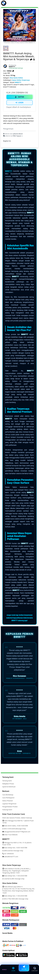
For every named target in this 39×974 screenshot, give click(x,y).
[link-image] (19, 25)
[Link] (3, 3)
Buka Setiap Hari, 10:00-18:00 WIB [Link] (14, 848)
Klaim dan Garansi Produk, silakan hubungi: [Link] (17, 818)
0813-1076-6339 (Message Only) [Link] (14, 829)
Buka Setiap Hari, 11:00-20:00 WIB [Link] (14, 876)
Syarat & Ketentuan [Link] (9, 787)
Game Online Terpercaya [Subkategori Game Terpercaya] (21, 80)
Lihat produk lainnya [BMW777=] (16, 68)
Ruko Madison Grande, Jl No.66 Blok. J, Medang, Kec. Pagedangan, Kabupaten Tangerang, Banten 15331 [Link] (16, 871)
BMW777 (8, 171)
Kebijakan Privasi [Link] (8, 784)
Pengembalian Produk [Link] (10, 807)
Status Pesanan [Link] (7, 801)
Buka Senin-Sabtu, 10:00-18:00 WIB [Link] (15, 826)
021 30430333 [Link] (8, 854)
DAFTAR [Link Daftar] (19, 97)
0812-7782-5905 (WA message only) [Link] (15, 899)
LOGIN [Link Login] (19, 103)
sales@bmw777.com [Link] (10, 857)
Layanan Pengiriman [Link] (9, 804)
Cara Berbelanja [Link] (7, 795)
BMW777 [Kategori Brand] (18, 82)
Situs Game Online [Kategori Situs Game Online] (16, 78)
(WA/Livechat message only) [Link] (12, 851)
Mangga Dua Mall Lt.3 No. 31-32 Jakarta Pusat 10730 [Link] (17, 844)
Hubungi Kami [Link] (7, 810)
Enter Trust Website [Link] (10, 835)
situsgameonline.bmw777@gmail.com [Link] (16, 832)
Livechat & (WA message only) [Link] (13, 879)
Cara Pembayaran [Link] (8, 798)
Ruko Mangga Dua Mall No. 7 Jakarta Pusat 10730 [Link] (18, 822)
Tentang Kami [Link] (7, 781)
